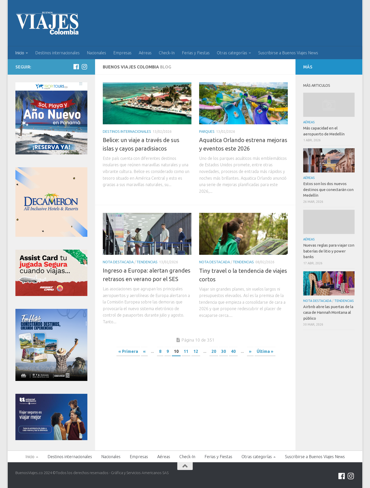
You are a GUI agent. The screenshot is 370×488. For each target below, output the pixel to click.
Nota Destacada (118, 262)
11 (186, 351)
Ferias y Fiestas (196, 52)
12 (195, 351)
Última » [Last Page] (265, 351)
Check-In (167, 52)
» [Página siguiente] (250, 351)
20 (213, 351)
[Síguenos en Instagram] (84, 67)
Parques (207, 131)
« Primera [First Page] (128, 351)
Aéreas (145, 52)
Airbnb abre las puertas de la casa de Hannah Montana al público (328, 312)
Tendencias (147, 262)
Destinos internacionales (57, 52)
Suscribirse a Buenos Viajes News (288, 52)
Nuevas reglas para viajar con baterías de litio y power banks (328, 251)
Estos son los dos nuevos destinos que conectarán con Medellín (328, 189)
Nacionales (96, 52)
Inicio (19, 52)
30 (223, 351)
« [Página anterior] (144, 351)
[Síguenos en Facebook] (76, 67)
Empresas (122, 52)
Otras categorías (232, 52)
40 (233, 351)
